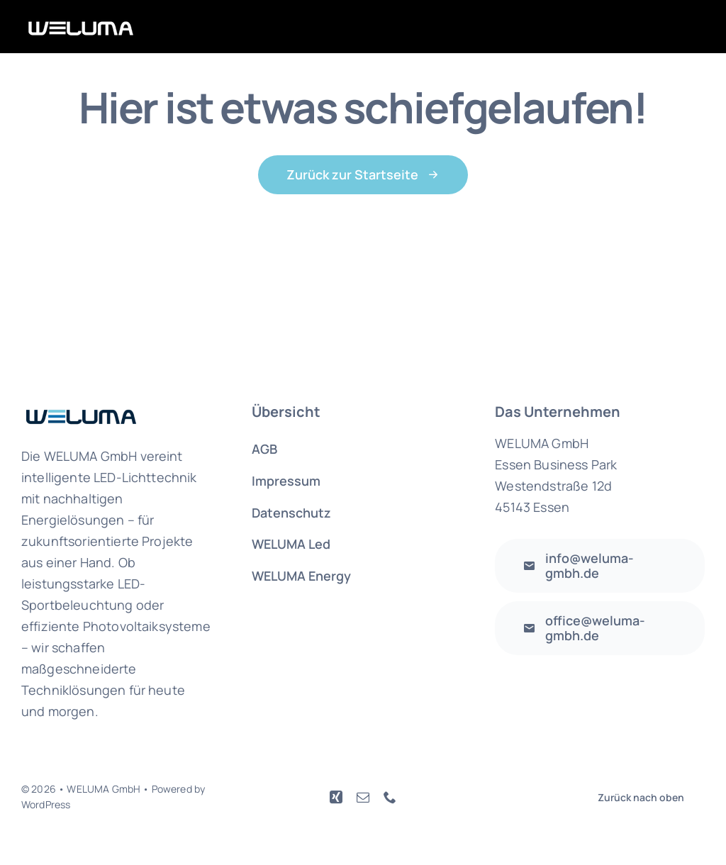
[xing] (336, 797)
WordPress (45, 804)
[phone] (390, 797)
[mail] (363, 797)
